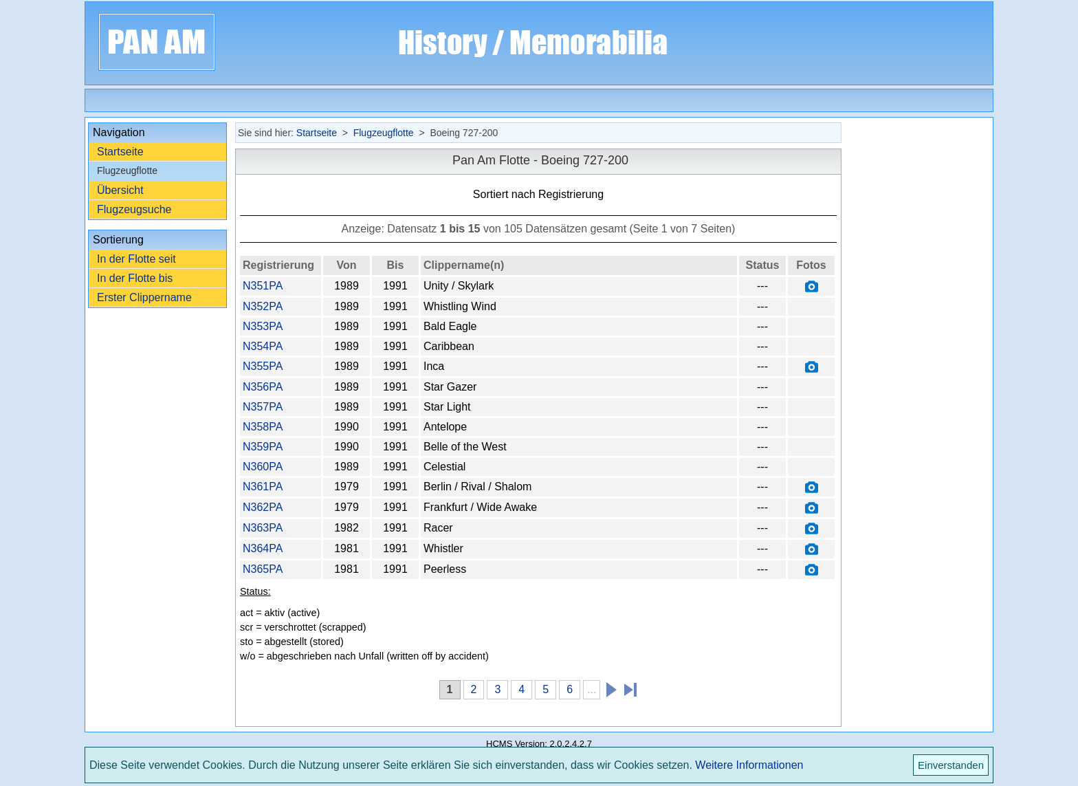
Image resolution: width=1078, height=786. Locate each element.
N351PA (263, 286)
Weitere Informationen (749, 765)
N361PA (263, 486)
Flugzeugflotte (383, 132)
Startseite (120, 151)
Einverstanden (951, 765)
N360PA (263, 466)
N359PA (263, 446)
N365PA (263, 569)
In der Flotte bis (135, 278)
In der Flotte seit (136, 259)
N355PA (263, 366)
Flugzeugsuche (134, 209)
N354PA (263, 346)
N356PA (263, 387)
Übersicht (120, 190)
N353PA (263, 326)
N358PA (263, 427)
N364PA (263, 548)
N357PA (263, 407)
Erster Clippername (144, 297)
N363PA (263, 528)
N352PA (263, 306)
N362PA (263, 507)
